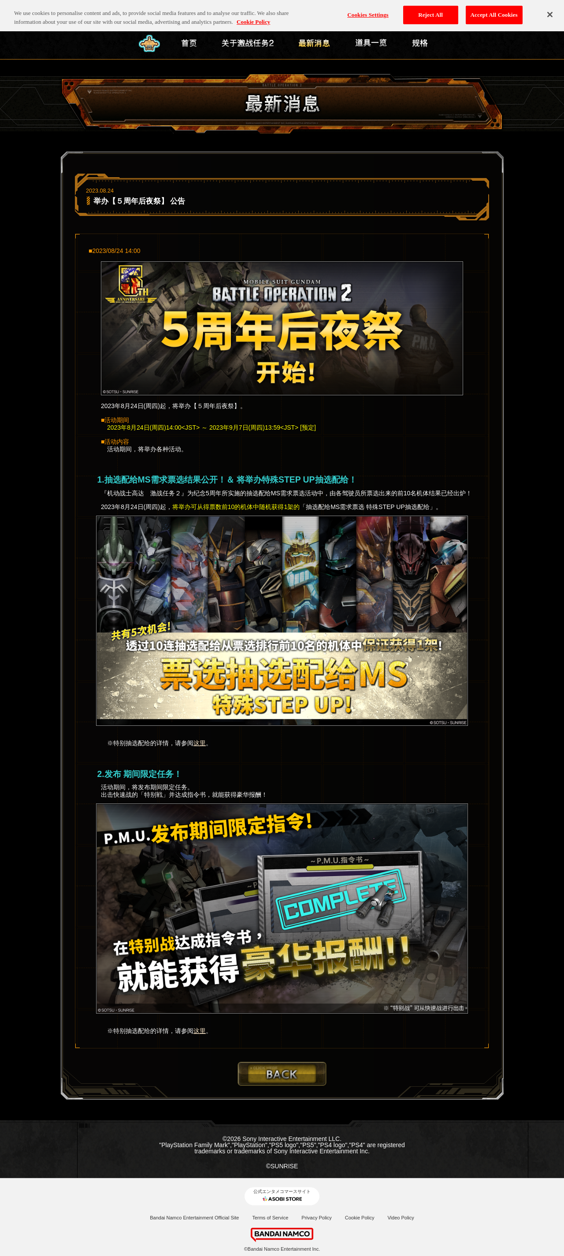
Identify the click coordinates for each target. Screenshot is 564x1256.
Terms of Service (270, 1217)
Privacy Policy (316, 1217)
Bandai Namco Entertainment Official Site (194, 1217)
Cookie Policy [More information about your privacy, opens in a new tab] (253, 17)
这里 (199, 743)
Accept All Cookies (494, 10)
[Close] (550, 10)
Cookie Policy (360, 1217)
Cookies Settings (367, 10)
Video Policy (400, 1217)
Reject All (430, 10)
